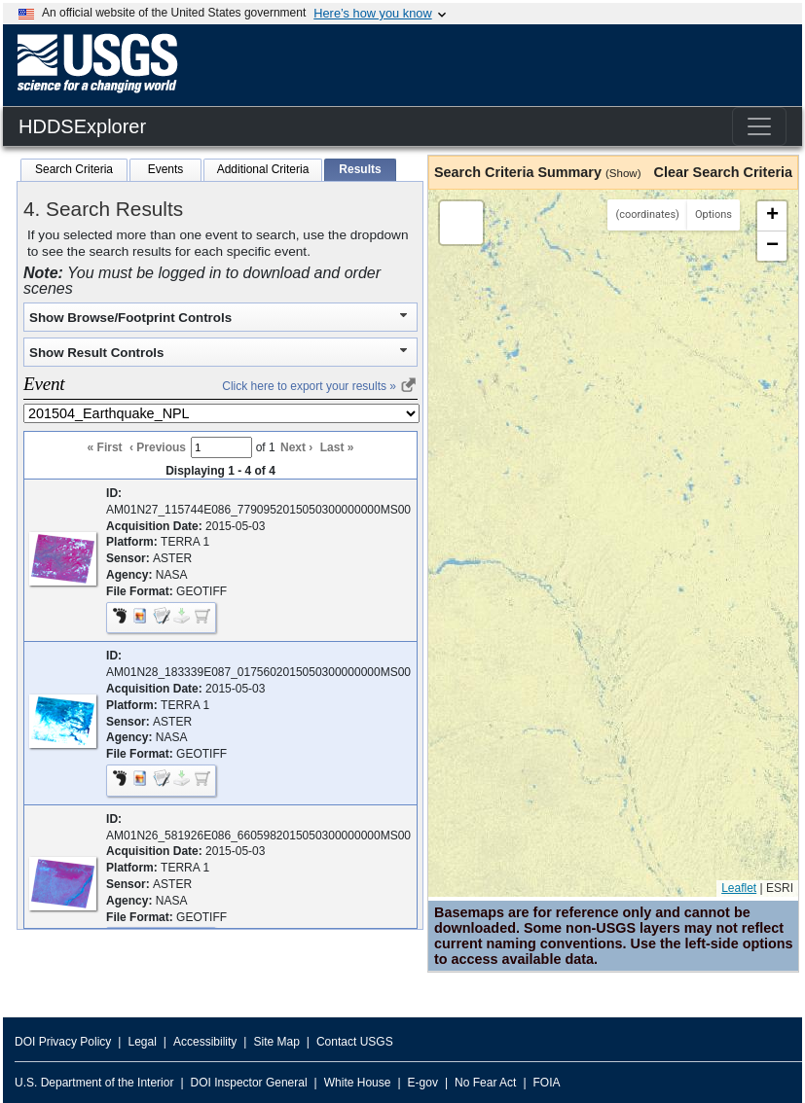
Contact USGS (354, 1042)
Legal (142, 1042)
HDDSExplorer (82, 126)
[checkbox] (202, 618)
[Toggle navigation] (759, 126)
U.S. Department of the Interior (94, 1082)
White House (357, 1082)
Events (166, 169)
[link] (409, 388)
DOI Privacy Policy (63, 1042)
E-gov (423, 1082)
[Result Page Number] (221, 447)
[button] (62, 581)
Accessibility (205, 1042)
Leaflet (738, 888)
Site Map (276, 1042)
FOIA (547, 1082)
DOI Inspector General (249, 1082)
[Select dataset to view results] (221, 413)
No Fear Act (485, 1082)
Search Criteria (74, 169)
